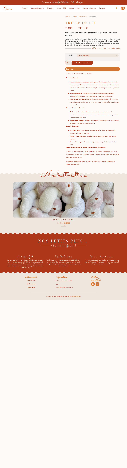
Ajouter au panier (83, 63)
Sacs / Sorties (74, 8)
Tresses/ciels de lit (37, 8)
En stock (102, 8)
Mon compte (31, 449)
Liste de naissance (89, 8)
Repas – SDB (61, 8)
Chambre (50, 8)
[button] (116, 8)
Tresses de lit (83, 17)
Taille (70, 55)
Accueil (24, 8)
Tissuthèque (31, 456)
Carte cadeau (31, 452)
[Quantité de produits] (68, 63)
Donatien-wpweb (76, 465)
